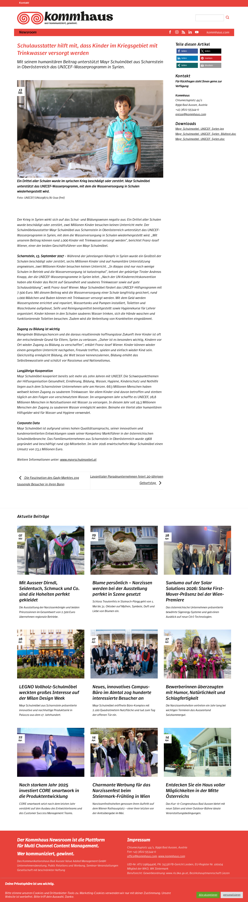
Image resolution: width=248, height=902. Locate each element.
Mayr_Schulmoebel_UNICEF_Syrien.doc (200, 139)
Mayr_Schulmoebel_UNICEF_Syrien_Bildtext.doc (205, 133)
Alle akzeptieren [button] (208, 895)
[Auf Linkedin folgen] (190, 32)
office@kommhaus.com (142, 856)
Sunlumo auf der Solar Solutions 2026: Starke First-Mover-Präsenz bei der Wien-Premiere (195, 591)
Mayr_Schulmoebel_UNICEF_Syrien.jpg (199, 128)
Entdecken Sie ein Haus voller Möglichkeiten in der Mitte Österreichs (195, 791)
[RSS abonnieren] (183, 32)
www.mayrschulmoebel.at (78, 459)
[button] (187, 51)
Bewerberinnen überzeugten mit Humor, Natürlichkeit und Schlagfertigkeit (195, 693)
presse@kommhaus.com (190, 114)
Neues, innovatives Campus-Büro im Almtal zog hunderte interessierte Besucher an (122, 693)
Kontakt (24, 3)
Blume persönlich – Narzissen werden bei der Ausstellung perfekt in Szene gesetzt (122, 589)
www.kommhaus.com (171, 856)
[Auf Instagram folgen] (177, 32)
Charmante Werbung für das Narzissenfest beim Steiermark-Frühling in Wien (121, 791)
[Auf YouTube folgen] (196, 32)
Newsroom (27, 32)
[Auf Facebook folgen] (170, 32)
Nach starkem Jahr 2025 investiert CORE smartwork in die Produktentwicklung (49, 791)
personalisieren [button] (231, 895)
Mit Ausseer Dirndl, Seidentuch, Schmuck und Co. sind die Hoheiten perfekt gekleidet (49, 591)
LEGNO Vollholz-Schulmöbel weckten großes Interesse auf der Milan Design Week (49, 693)
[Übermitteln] (227, 17)
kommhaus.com (218, 32)
